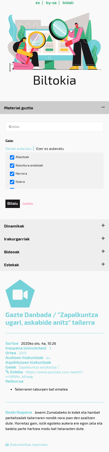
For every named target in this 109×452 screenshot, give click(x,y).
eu (48, 357)
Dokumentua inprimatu (26, 444)
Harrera (18, 173)
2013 (22, 353)
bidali (68, 2)
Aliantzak (19, 157)
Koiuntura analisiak (26, 165)
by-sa (51, 2)
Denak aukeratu (18, 148)
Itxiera (17, 182)
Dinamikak (14, 225)
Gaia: (9, 140)
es (38, 2)
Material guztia (18, 107)
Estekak (11, 264)
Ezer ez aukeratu (50, 148)
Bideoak (11, 251)
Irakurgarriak (17, 238)
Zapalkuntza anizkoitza (38, 367)
